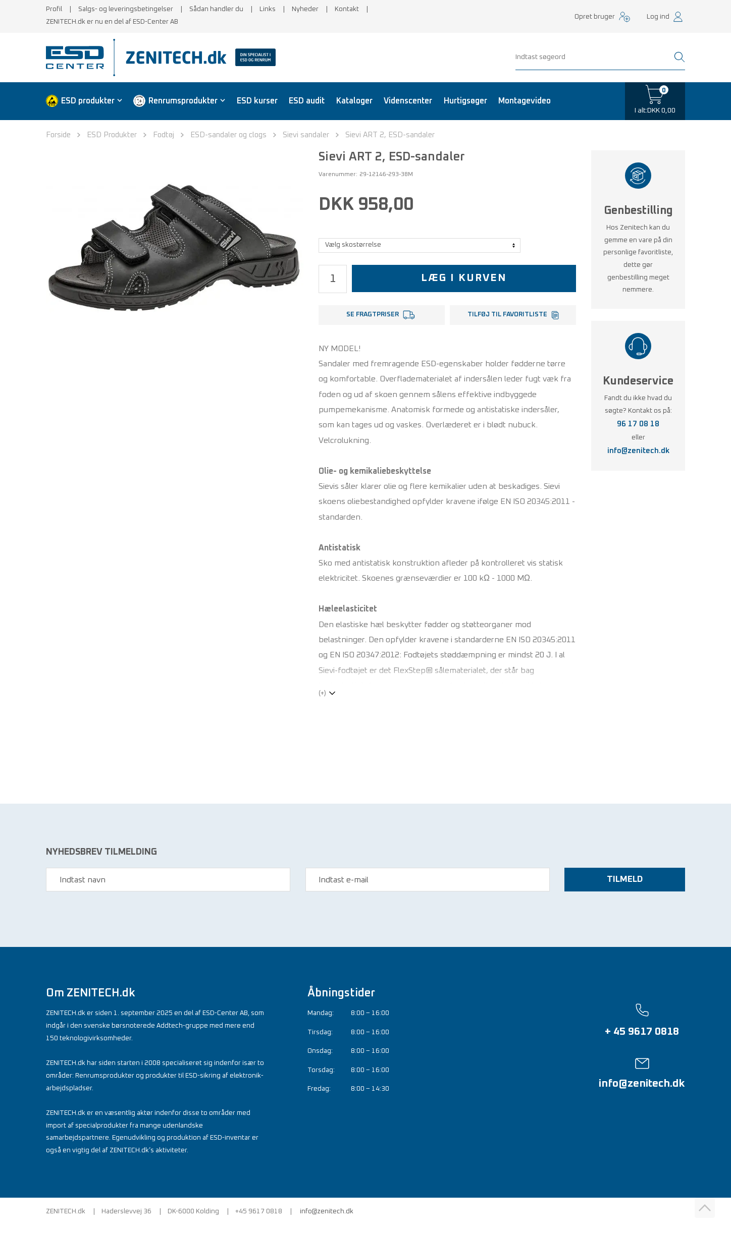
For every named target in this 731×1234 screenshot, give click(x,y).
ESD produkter (88, 101)
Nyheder (305, 9)
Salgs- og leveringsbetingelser (125, 9)
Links (267, 9)
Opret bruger (595, 17)
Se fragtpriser (372, 314)
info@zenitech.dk (638, 451)
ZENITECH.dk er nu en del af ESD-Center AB (112, 22)
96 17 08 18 (638, 424)
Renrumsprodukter (183, 101)
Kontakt (347, 9)
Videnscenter (408, 101)
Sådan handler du (216, 9)
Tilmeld (623, 887)
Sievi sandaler (306, 135)
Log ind (658, 17)
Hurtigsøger (465, 101)
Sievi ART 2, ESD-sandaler (390, 135)
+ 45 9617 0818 (642, 1039)
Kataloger (354, 101)
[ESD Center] (78, 57)
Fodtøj (163, 135)
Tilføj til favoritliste (507, 314)
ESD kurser (257, 101)
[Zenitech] (197, 57)
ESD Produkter (112, 135)
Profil (54, 9)
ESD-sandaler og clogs (228, 135)
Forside (58, 135)
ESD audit (307, 101)
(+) (322, 701)
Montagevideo (524, 101)
